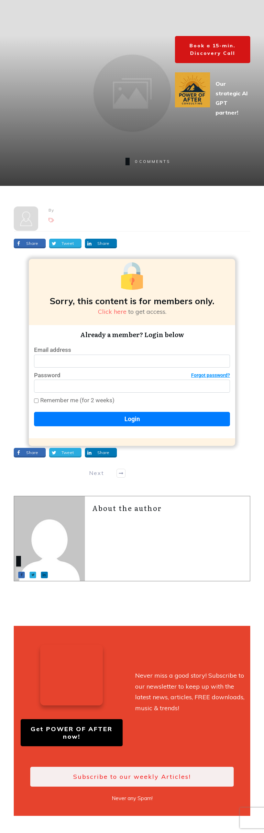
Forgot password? (210, 375)
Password (132, 375)
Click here (112, 312)
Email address (52, 349)
